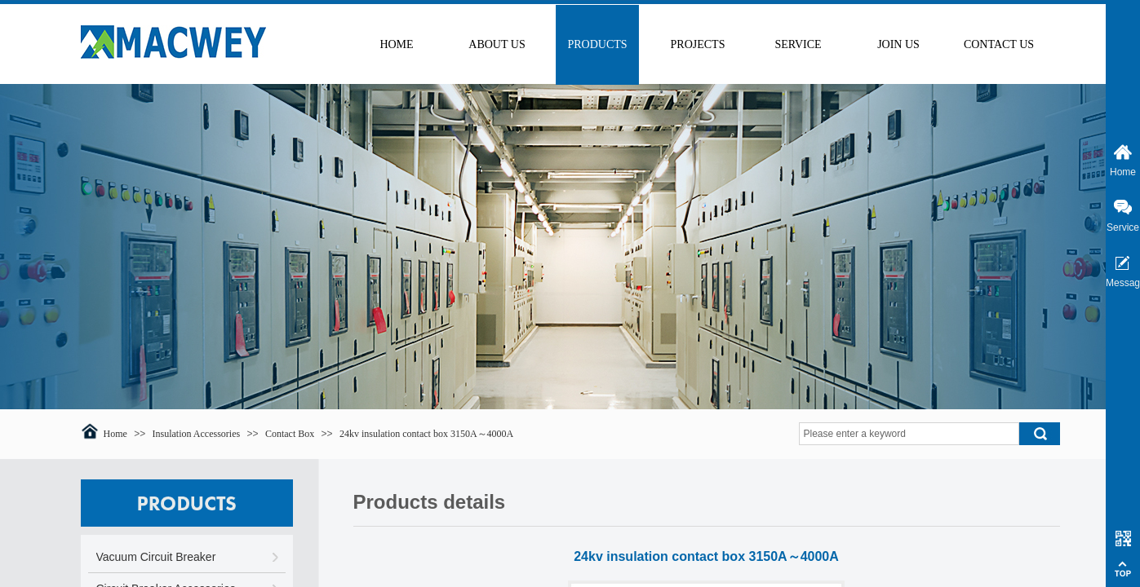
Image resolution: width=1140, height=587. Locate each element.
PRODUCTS (597, 44)
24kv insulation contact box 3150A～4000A (426, 433)
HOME (396, 44)
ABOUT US (496, 44)
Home (115, 433)
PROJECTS (698, 44)
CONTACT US (999, 44)
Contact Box (289, 433)
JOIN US (898, 44)
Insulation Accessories (197, 433)
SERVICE (797, 44)
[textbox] (909, 433)
